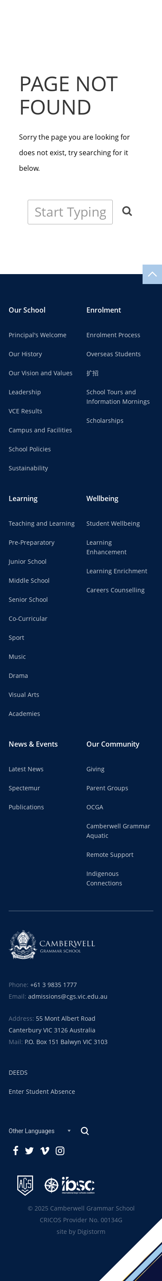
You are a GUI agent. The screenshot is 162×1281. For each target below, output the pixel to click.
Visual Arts (24, 694)
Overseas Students (113, 354)
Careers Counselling (115, 590)
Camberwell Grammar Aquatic (118, 831)
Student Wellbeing (113, 523)
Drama (18, 675)
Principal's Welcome (38, 335)
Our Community (113, 744)
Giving (95, 769)
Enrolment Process (113, 335)
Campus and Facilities (40, 430)
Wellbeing (102, 499)
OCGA (94, 807)
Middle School (29, 580)
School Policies (30, 449)
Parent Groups (107, 788)
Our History (25, 354)
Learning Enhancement (106, 547)
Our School (27, 310)
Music (17, 656)
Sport (16, 637)
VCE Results (25, 411)
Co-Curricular (28, 618)
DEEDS (18, 1072)
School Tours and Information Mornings (118, 397)
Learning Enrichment (116, 571)
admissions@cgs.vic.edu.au (68, 996)
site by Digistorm (81, 1231)
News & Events (33, 744)
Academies (24, 713)
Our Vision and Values (41, 373)
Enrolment (103, 310)
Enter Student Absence (42, 1091)
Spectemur (24, 788)
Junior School (28, 561)
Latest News (26, 769)
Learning (23, 499)
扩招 (92, 373)
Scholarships (105, 420)
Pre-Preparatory (31, 542)
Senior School (28, 599)
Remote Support (109, 854)
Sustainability (28, 468)
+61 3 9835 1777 (53, 984)
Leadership (25, 392)
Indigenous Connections (104, 878)
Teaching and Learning (42, 523)
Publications (26, 807)
